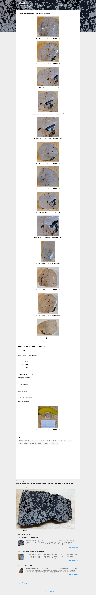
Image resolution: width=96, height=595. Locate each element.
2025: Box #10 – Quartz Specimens (28, 441)
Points (70, 441)
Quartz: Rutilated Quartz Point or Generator (36, 443)
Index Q (54, 441)
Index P (48, 441)
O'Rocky (22, 3)
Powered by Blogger (48, 591)
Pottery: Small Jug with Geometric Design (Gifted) (31, 551)
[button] (77, 13)
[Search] (79, 4)
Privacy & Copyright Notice (25, 565)
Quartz (21, 443)
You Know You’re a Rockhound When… (28, 537)
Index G (42, 441)
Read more (73, 547)
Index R (60, 441)
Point (65, 441)
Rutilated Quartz (54, 443)
